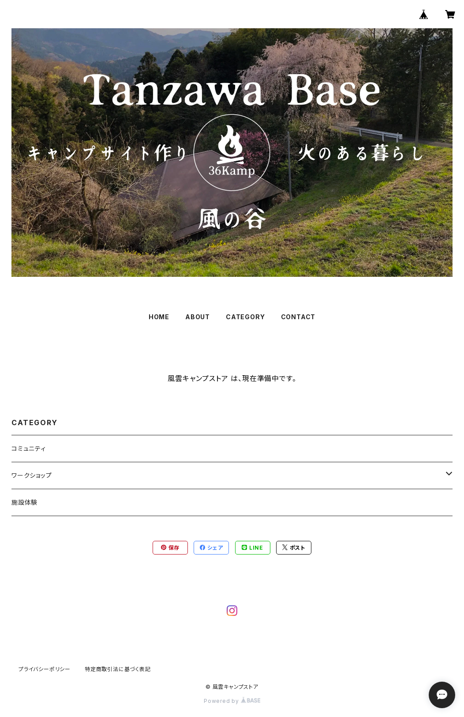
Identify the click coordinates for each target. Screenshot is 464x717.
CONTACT (298, 317)
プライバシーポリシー (45, 669)
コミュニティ (28, 448)
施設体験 (24, 502)
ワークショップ (31, 475)
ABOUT (197, 317)
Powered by (232, 701)
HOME (159, 317)
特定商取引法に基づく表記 (118, 669)
